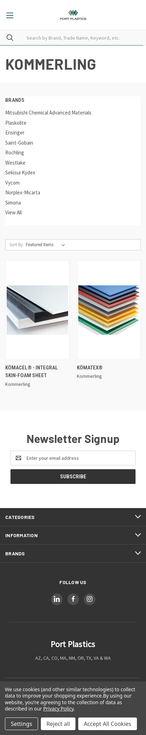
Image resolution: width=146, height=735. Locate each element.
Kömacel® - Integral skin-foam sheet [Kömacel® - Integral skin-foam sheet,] (31, 372)
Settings (21, 724)
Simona (13, 202)
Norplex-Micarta (22, 192)
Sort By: (16, 245)
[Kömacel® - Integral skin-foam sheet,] (37, 310)
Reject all (58, 724)
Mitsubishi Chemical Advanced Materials (48, 112)
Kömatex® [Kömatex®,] (90, 368)
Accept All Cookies (107, 724)
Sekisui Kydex (20, 172)
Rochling (14, 152)
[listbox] (47, 245)
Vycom (12, 182)
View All (13, 212)
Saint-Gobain (19, 142)
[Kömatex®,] (109, 310)
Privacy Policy (58, 708)
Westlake (15, 162)
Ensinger (14, 132)
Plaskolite (16, 122)
